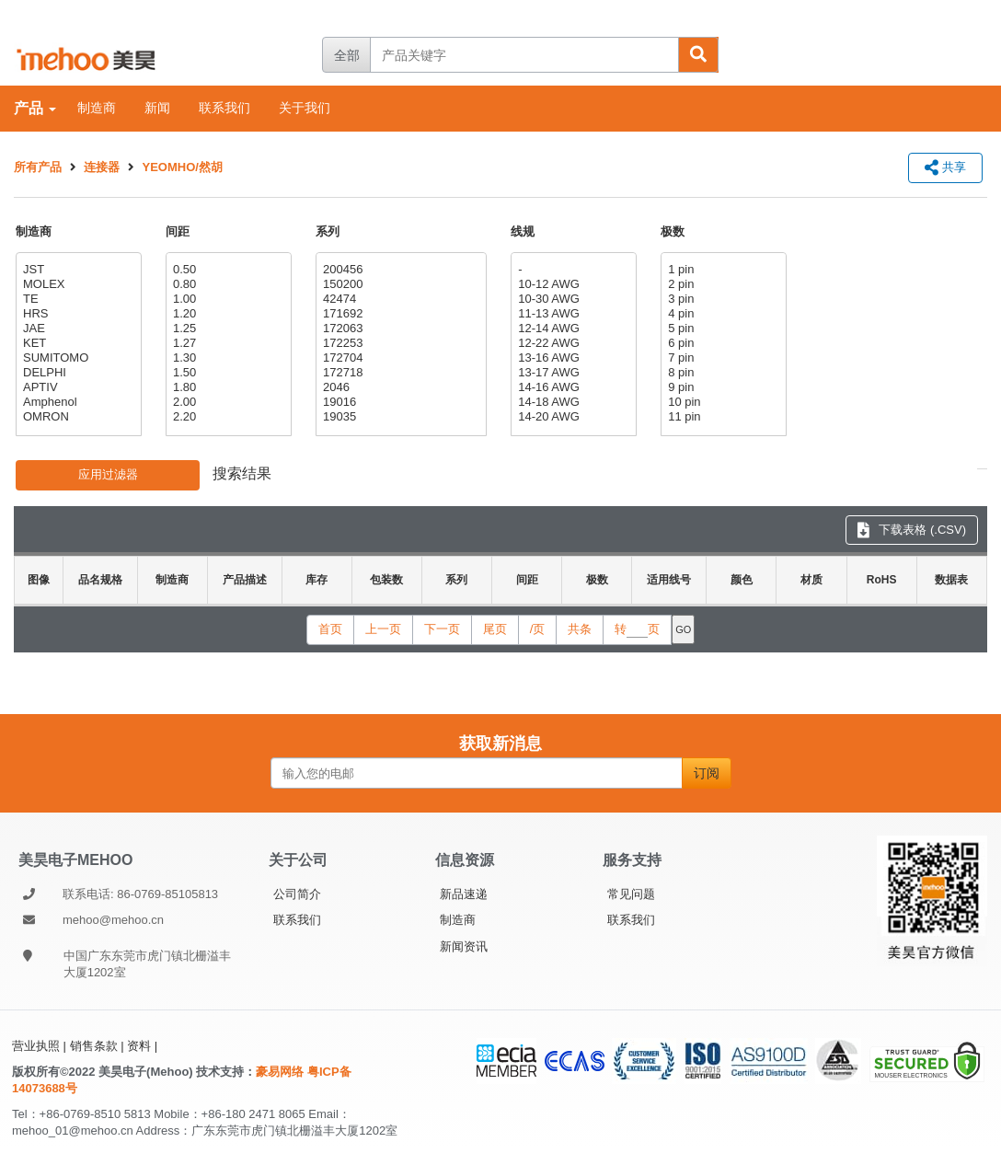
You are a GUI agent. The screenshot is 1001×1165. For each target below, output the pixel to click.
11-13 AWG (571, 313)
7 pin (721, 358)
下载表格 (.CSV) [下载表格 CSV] (911, 529)
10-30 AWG (571, 299)
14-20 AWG (571, 416)
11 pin (721, 416)
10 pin (721, 402)
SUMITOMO (76, 358)
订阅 (706, 773)
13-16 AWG (571, 358)
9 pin (721, 387)
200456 (399, 269)
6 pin (721, 343)
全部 (347, 55)
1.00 (226, 299)
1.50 (226, 372)
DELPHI (76, 372)
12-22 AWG (571, 343)
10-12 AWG (571, 284)
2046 (399, 387)
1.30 (226, 358)
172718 (399, 372)
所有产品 (38, 167)
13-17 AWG (571, 372)
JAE (76, 328)
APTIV (76, 387)
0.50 (226, 269)
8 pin (721, 372)
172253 (399, 343)
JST (76, 269)
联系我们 (224, 107)
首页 (330, 629)
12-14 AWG (571, 328)
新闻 (157, 107)
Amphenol (76, 402)
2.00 (226, 402)
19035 (399, 416)
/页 (538, 629)
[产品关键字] (524, 55)
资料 (139, 1046)
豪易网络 (281, 1071)
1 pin (721, 269)
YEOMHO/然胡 (183, 167)
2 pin (721, 284)
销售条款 (94, 1046)
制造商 (96, 107)
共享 (945, 167)
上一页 (383, 629)
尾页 (495, 629)
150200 (399, 284)
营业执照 (36, 1046)
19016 (399, 402)
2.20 (226, 416)
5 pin (721, 328)
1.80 (226, 387)
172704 (399, 358)
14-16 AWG (571, 387)
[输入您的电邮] (476, 773)
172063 (399, 328)
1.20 (226, 313)
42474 (399, 299)
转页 (637, 629)
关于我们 (304, 107)
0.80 (226, 284)
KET (76, 343)
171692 (399, 313)
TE (76, 299)
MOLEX (76, 284)
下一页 (442, 629)
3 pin (721, 299)
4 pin (721, 313)
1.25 (226, 328)
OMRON (76, 416)
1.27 (226, 343)
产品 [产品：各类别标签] (35, 108)
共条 (580, 629)
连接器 (102, 167)
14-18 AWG (571, 402)
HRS (76, 313)
